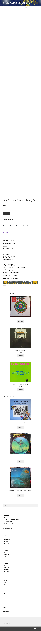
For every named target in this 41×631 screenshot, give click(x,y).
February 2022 (6, 567)
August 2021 (6, 576)
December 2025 (7, 539)
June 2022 (6, 558)
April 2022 (6, 563)
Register (4, 607)
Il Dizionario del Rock (8, 521)
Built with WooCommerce (8, 623)
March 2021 (6, 584)
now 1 (19, 221)
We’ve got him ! (7, 517)
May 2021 (6, 580)
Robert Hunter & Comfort (9, 523)
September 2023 (7, 545)
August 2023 (6, 548)
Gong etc (8, 7)
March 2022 (6, 565)
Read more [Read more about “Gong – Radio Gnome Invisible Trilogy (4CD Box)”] (20, 321)
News (5, 595)
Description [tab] (5, 232)
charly (6, 221)
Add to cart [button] (20, 355)
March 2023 (6, 552)
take (21, 221)
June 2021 (6, 578)
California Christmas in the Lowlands (11, 519)
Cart (31, 628)
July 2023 (6, 550)
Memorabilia (6, 593)
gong (11, 221)
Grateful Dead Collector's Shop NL (16, 3)
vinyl (23, 221)
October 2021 (6, 571)
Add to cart (6, 213)
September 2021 (7, 573)
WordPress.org (5, 613)
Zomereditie (6, 515)
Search (20, 629)
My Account (7, 629)
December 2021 (7, 569)
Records (5, 598)
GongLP (12, 7)
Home (4, 7)
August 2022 (6, 556)
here (13, 221)
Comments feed (6, 611)
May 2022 (6, 560)
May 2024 (6, 541)
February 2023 (6, 554)
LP (14, 221)
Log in (4, 608)
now (16, 221)
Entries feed (5, 610)
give (8, 221)
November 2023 (7, 543)
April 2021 (6, 582)
